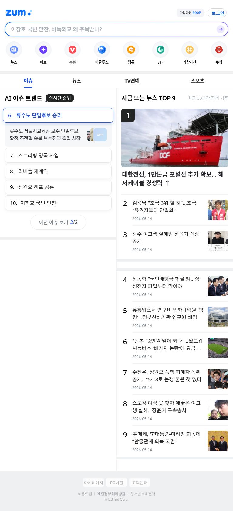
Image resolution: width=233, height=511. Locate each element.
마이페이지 (93, 482)
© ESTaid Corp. (116, 499)
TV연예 (131, 80)
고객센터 (139, 482)
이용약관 (85, 494)
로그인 (217, 13)
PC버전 (116, 482)
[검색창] (108, 29)
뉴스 (76, 80)
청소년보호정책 (142, 494)
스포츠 (197, 80)
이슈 (28, 80)
